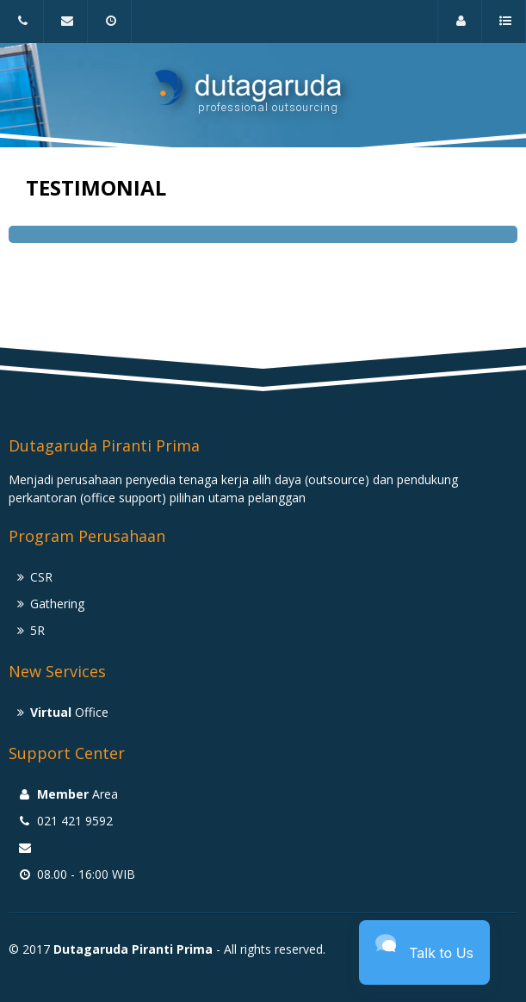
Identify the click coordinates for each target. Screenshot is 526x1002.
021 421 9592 (21, 29)
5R (37, 630)
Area (464, 29)
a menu (508, 29)
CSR (41, 577)
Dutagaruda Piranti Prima (133, 949)
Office (69, 712)
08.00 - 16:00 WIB (113, 29)
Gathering (57, 603)
